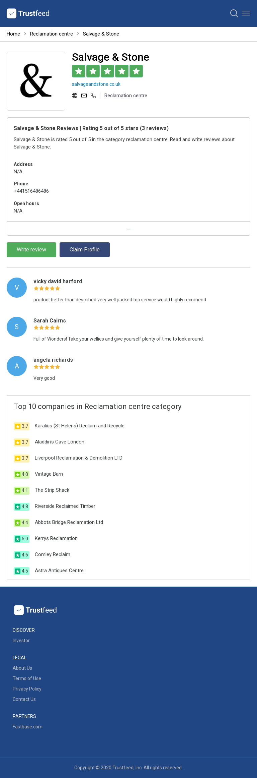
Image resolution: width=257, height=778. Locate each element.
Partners (24, 716)
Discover (24, 630)
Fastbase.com (27, 726)
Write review (31, 249)
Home (13, 34)
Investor (21, 640)
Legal (19, 657)
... (128, 228)
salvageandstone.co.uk (96, 84)
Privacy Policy (27, 689)
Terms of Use (27, 678)
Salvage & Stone (101, 34)
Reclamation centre (51, 34)
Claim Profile (85, 249)
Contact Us (24, 699)
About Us (22, 668)
